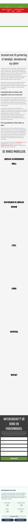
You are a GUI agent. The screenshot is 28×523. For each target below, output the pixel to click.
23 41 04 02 (3, 143)
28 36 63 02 (18, 142)
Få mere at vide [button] (14, 516)
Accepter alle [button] (20, 520)
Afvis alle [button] (7, 520)
